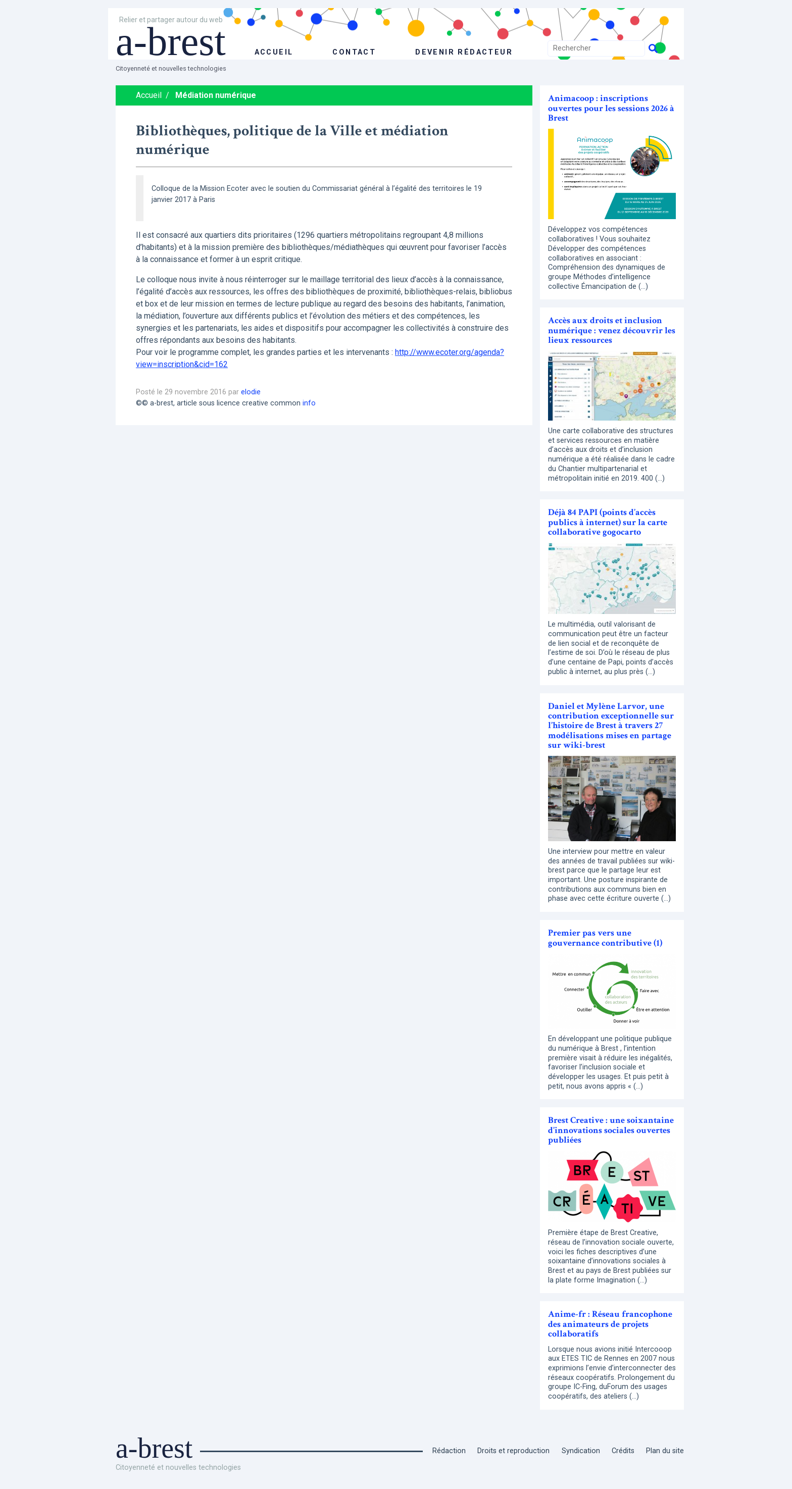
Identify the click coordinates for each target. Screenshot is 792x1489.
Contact (354, 52)
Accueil (149, 95)
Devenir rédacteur (464, 52)
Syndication (581, 1451)
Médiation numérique (215, 95)
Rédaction (449, 1451)
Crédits (623, 1451)
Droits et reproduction (513, 1451)
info (309, 403)
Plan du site (665, 1451)
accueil (274, 52)
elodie (251, 392)
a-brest (171, 41)
